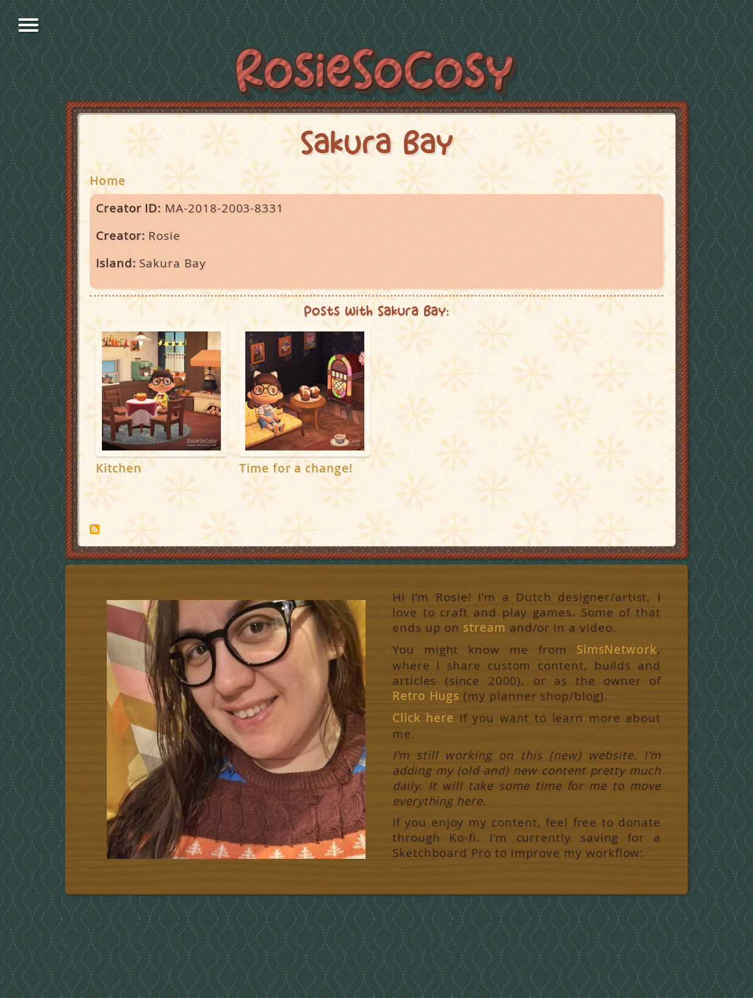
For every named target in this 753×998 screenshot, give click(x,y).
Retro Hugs (425, 696)
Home (108, 181)
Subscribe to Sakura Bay (94, 529)
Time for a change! (296, 468)
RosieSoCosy (376, 74)
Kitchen (119, 468)
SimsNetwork (617, 649)
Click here (423, 718)
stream (484, 627)
